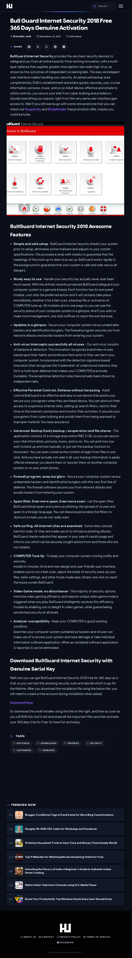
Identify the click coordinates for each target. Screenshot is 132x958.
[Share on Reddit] (55, 46)
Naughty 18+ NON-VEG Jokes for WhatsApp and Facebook (61, 828)
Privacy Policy (69, 936)
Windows (48, 750)
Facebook (65, 942)
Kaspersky (33, 109)
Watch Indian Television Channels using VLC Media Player (61, 885)
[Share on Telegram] (63, 46)
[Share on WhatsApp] (46, 46)
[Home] (9, 6)
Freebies (73, 743)
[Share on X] (37, 46)
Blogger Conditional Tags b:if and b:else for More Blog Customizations (69, 814)
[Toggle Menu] (121, 6)
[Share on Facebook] (29, 46)
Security (96, 743)
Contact (46, 936)
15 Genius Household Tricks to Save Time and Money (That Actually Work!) (71, 843)
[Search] (103, 6)
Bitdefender (57, 109)
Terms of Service (96, 936)
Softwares (23, 750)
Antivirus (23, 743)
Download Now (21, 703)
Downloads (48, 743)
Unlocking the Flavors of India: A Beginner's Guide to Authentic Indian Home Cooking (68, 871)
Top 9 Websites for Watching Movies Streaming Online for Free (64, 857)
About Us (28, 936)
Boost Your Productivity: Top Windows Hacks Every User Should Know (68, 899)
